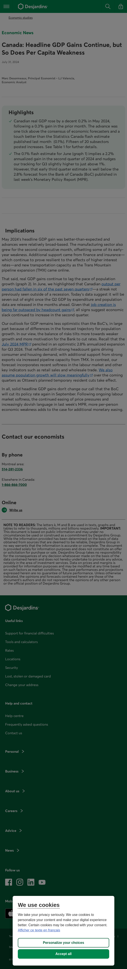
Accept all (63, 954)
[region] (63, 931)
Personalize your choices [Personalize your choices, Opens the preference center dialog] (63, 942)
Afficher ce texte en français (39, 930)
